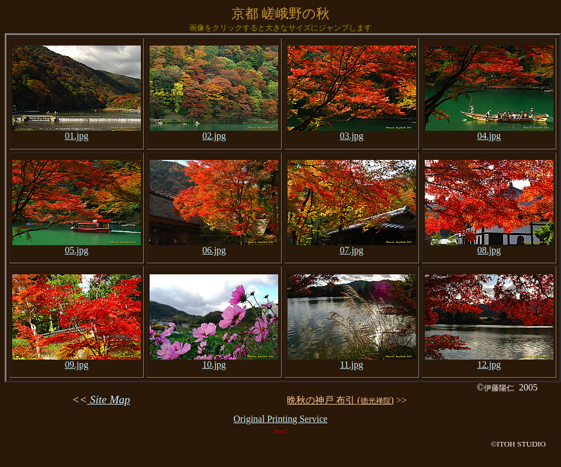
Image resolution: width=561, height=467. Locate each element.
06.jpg (214, 246)
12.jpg (489, 360)
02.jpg (214, 132)
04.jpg (489, 132)
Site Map (108, 399)
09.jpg (76, 360)
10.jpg (214, 360)
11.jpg (352, 360)
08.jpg (489, 246)
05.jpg (76, 246)
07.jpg (352, 246)
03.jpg (352, 132)
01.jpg (76, 132)
